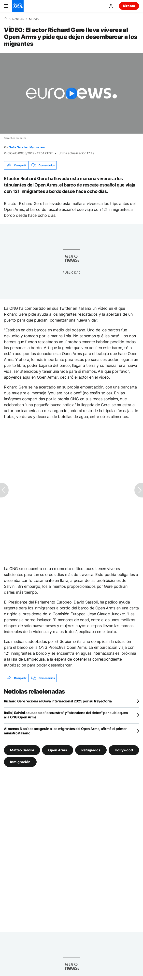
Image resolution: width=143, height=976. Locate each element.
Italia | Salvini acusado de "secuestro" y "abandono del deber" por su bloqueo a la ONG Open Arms (66, 715)
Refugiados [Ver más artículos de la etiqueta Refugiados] (90, 750)
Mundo (34, 19)
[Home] (5, 19)
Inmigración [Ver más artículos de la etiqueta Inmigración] (20, 762)
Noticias (18, 19)
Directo (129, 6)
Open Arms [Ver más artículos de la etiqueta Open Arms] (57, 750)
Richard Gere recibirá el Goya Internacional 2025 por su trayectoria (58, 701)
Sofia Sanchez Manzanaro (27, 147)
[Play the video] (71, 93)
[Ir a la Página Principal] (18, 6)
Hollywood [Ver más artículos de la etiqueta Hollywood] (124, 750)
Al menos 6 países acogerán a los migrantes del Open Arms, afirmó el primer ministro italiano (65, 731)
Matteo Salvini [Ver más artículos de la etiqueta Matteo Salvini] (22, 750)
